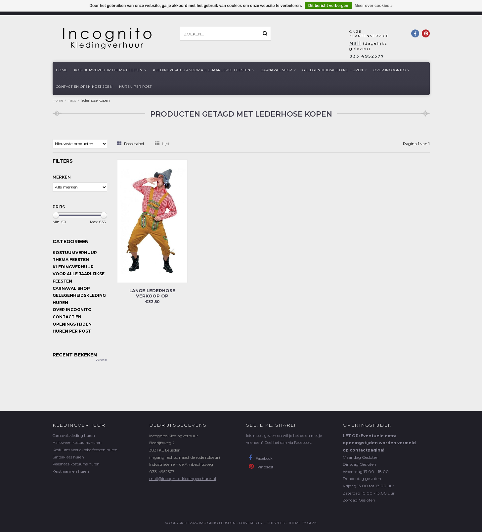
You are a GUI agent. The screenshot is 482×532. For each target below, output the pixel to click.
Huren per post (135, 86)
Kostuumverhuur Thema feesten (110, 70)
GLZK (312, 523)
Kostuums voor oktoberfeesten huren (85, 450)
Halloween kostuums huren (77, 442)
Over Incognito (391, 70)
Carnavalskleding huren (74, 435)
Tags (72, 100)
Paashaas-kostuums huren (76, 464)
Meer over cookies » (374, 5)
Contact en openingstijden (84, 86)
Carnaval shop (278, 70)
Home (61, 70)
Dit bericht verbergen (328, 5)
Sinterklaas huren (68, 457)
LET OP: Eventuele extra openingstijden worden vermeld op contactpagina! (379, 442)
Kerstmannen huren (71, 471)
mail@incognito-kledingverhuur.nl (182, 478)
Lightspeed (274, 523)
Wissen (101, 360)
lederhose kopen (95, 100)
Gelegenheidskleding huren (334, 70)
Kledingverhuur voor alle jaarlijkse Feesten (203, 70)
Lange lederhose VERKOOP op (152, 293)
